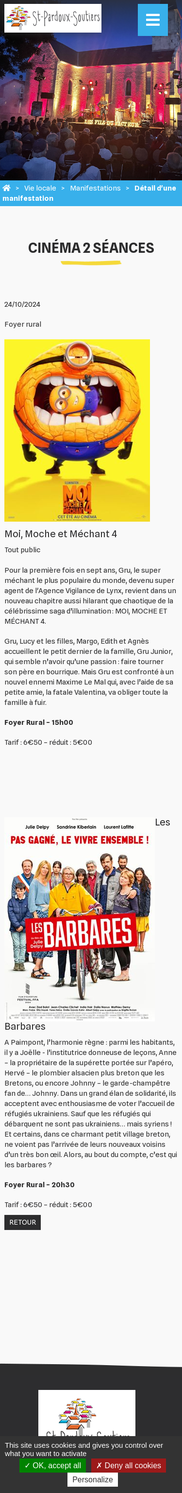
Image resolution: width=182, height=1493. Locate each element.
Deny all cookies (128, 1465)
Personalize (92, 1479)
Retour (22, 1222)
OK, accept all (52, 1465)
